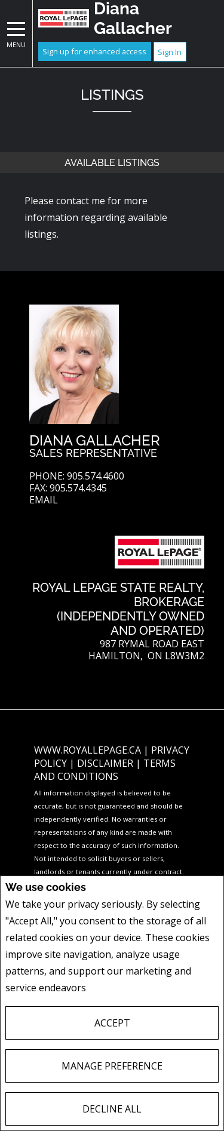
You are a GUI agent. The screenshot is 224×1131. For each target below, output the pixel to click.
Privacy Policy (120, 988)
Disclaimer (106, 763)
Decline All (112, 1108)
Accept (112, 1022)
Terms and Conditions (105, 770)
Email (43, 500)
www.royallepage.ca (87, 750)
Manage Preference (112, 1065)
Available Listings (112, 162)
